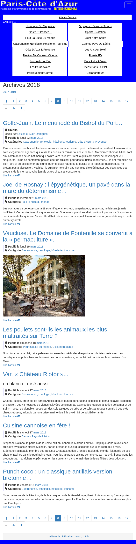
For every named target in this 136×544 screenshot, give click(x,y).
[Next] (21, 107)
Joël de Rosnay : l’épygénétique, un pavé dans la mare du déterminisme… (66, 187)
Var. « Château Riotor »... (35, 374)
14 (103, 101)
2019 (13, 91)
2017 (6, 91)
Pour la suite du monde (35, 201)
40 (14, 107)
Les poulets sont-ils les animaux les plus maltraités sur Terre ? (55, 332)
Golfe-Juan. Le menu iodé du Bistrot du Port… (63, 123)
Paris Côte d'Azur (39, 5)
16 (119, 101)
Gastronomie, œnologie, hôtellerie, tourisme (49, 141)
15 (111, 101)
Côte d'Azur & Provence (91, 141)
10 (71, 101)
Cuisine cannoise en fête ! (36, 425)
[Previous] (6, 101)
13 (95, 101)
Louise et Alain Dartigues (32, 133)
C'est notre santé (63, 346)
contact (77, 536)
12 (87, 101)
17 (126, 101)
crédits (86, 536)
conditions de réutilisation (60, 536)
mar (33, 137)
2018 (40, 137)
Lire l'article (11, 175)
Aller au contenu (67, 17)
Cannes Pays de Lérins (35, 436)
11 (79, 101)
